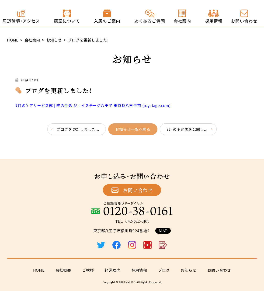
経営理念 (112, 270)
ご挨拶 (88, 270)
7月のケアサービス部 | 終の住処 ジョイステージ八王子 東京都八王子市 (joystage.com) (93, 105)
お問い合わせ (138, 190)
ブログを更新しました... (77, 129)
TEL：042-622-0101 (132, 221)
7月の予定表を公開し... (187, 129)
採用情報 (139, 270)
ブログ (164, 270)
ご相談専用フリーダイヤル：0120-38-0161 (132, 208)
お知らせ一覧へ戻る (132, 129)
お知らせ (188, 270)
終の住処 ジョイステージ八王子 (33, 13)
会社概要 (63, 270)
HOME (39, 270)
